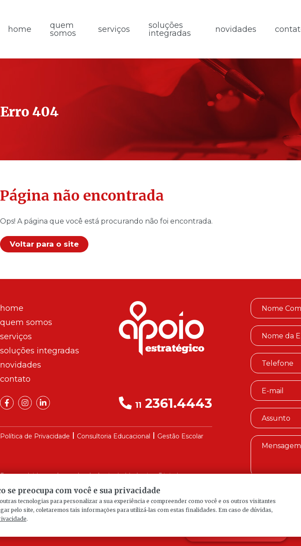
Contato (15, 379)
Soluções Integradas (170, 29)
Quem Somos (63, 29)
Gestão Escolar (180, 436)
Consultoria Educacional (113, 436)
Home (11, 308)
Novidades (235, 29)
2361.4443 (165, 403)
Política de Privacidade (35, 436)
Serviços (114, 29)
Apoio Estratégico (161, 328)
